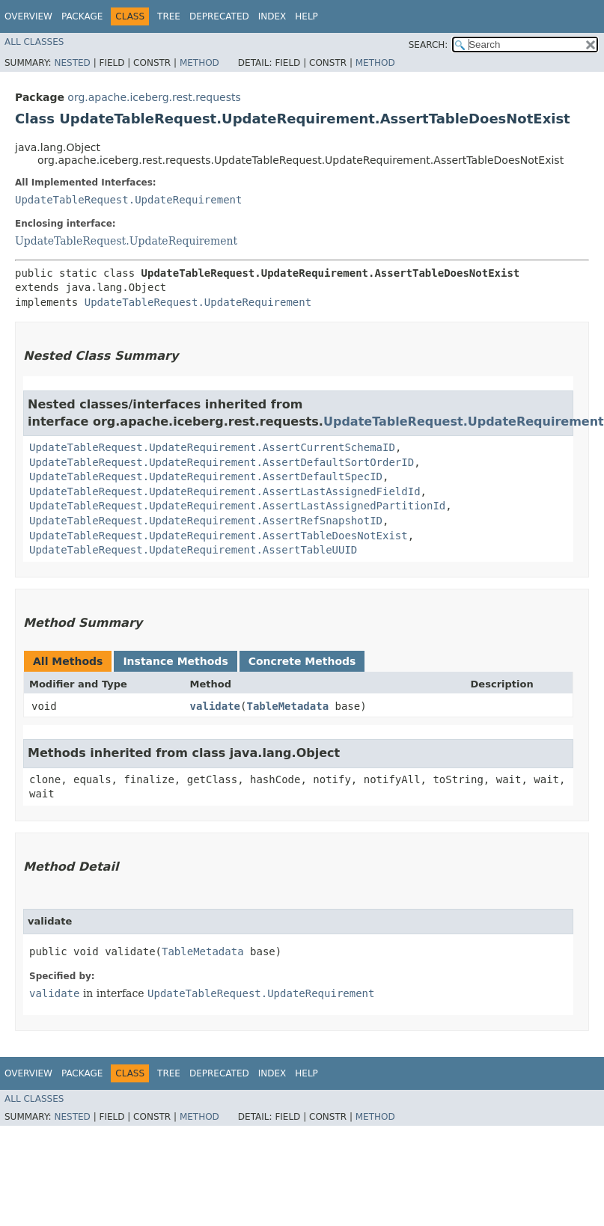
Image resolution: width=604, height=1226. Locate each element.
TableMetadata (287, 706)
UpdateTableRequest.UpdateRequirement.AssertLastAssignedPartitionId (237, 506)
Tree (168, 16)
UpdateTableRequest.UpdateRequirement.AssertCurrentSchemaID (212, 447)
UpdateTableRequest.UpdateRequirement (128, 200)
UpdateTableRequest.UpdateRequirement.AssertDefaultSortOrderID (221, 462)
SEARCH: (428, 45)
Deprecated (219, 16)
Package (82, 16)
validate (215, 706)
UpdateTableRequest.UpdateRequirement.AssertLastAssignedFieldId (225, 491)
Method (199, 63)
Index (272, 16)
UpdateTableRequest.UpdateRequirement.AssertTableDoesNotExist (218, 536)
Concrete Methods (302, 661)
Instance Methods (175, 661)
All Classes (34, 42)
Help (306, 16)
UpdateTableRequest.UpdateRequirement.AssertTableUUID (193, 550)
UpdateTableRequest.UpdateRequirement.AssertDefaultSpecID (205, 476)
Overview (28, 16)
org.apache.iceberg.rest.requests (153, 97)
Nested (72, 63)
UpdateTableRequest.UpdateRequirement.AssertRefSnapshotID (205, 521)
